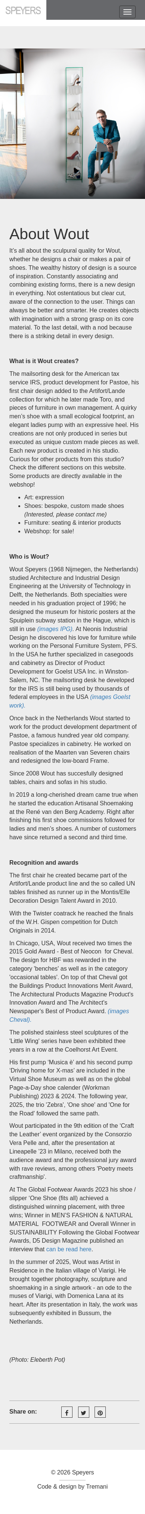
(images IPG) (54, 629)
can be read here (69, 1249)
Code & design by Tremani (72, 1486)
